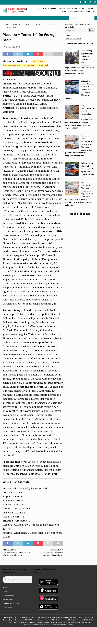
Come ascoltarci (8, 596)
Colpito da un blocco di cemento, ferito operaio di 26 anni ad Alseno (87, 169)
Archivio (6, 591)
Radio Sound (7, 607)
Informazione (8, 600)
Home (5, 587)
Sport (27, 25)
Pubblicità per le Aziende (11, 603)
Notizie (16, 25)
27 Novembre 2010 (13, 47)
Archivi (68, 35)
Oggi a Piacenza (80, 213)
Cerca (91, 30)
